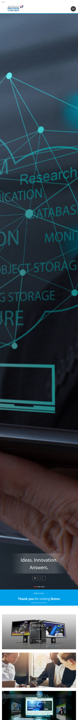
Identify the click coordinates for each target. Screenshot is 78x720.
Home (3, 2)
